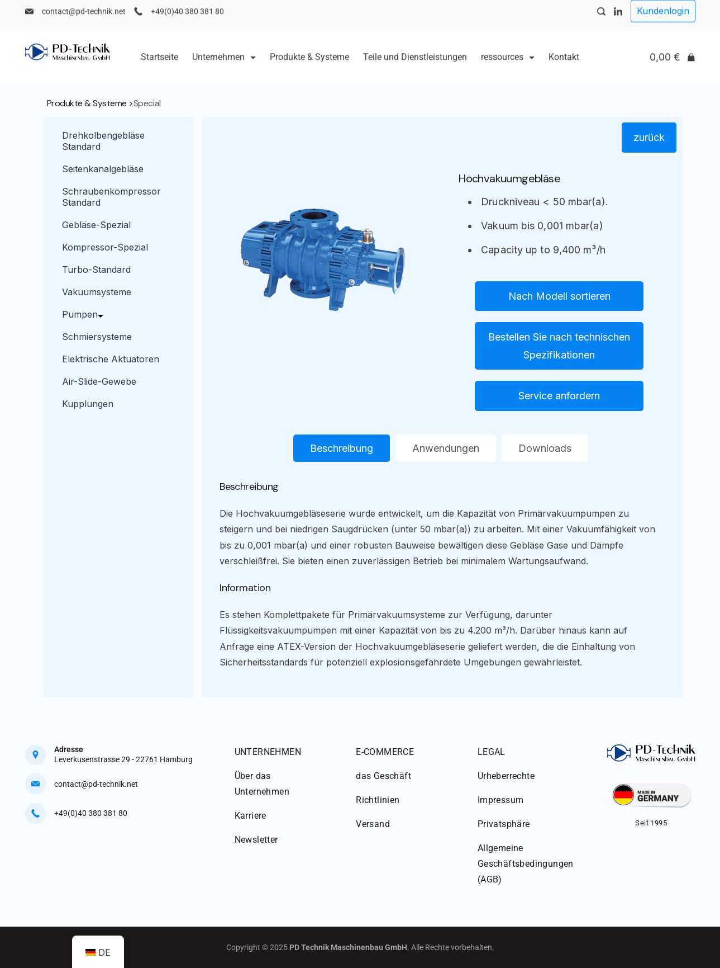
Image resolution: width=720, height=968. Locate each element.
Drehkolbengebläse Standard (103, 141)
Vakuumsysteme (96, 292)
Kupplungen (87, 403)
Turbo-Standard (96, 269)
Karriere (250, 815)
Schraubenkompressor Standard (111, 197)
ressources (508, 65)
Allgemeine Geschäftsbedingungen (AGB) (526, 864)
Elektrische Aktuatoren (110, 359)
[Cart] (672, 66)
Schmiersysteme (97, 336)
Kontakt (564, 65)
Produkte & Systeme (309, 65)
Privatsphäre (504, 824)
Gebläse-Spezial (96, 224)
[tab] (341, 448)
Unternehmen (224, 65)
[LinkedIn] (618, 20)
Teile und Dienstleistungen (415, 65)
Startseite (159, 65)
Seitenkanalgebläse (103, 168)
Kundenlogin (663, 19)
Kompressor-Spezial (105, 247)
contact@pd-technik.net (84, 20)
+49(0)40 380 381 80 (187, 20)
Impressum (501, 800)
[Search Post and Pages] (601, 20)
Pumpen (85, 314)
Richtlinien (377, 800)
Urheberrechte (506, 776)
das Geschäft (383, 776)
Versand (373, 824)
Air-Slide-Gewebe (99, 381)
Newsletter (256, 839)
